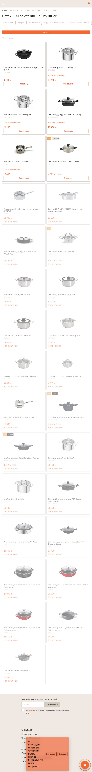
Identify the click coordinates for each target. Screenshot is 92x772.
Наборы (20, 23)
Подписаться (52, 704)
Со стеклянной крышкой (78, 23)
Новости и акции (29, 734)
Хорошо (62, 754)
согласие (32, 710)
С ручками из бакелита (54, 23)
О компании (27, 730)
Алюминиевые (34, 23)
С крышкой (8, 23)
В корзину (24, 84)
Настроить (50, 754)
